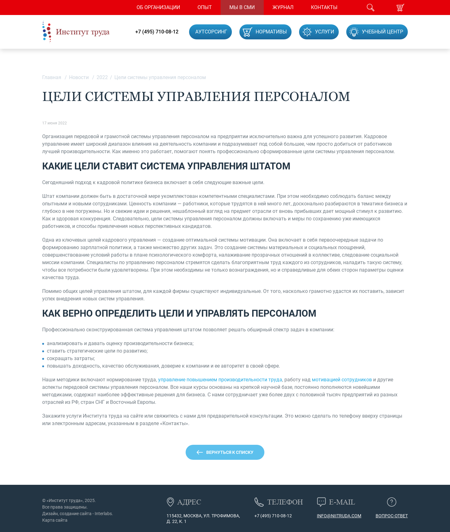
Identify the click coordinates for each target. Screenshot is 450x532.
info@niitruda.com (339, 515)
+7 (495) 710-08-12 (156, 31)
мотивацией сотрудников (342, 380)
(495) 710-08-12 (275, 515)
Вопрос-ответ (392, 515)
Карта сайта (55, 520)
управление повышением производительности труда (220, 380)
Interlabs (103, 513)
